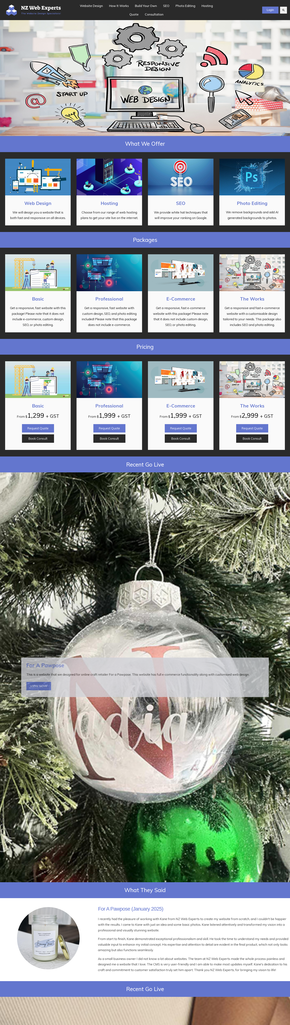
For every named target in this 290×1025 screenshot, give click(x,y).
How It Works (119, 6)
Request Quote (38, 428)
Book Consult (37, 438)
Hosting (207, 6)
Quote (134, 14)
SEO (166, 6)
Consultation (154, 14)
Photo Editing (185, 6)
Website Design (91, 6)
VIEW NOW (38, 686)
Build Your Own (146, 6)
